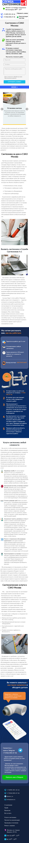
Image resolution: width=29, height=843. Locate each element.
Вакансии (7, 810)
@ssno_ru (10, 796)
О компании (8, 805)
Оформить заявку (22, 13)
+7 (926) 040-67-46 (9, 17)
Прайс (6, 808)
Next (26, 108)
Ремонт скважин (9, 825)
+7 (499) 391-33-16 (9, 14)
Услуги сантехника (10, 817)
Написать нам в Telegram (14, 777)
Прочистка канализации (12, 820)
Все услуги (7, 813)
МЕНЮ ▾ (14, 87)
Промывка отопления (11, 823)
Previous (1, 108)
